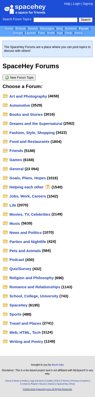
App (59, 33)
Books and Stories (23, 114)
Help (67, 4)
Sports (12, 314)
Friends (13, 150)
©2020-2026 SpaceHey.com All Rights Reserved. (47, 389)
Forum (83, 28)
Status (51, 383)
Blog (59, 28)
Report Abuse (38, 383)
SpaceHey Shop (66, 383)
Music (11, 223)
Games (12, 160)
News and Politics (22, 232)
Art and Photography (25, 96)
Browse (20, 28)
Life (9, 205)
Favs (41, 33)
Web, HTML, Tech (22, 332)
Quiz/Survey (17, 269)
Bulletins (71, 28)
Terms (65, 380)
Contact (24, 383)
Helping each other (26, 187)
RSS (57, 380)
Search (85, 19)
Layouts (30, 33)
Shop (68, 33)
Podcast (13, 259)
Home (9, 28)
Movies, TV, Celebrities (26, 214)
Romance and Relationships (31, 287)
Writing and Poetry (23, 341)
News (16, 380)
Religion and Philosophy (28, 278)
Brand (39, 380)
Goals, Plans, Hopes (24, 178)
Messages (47, 28)
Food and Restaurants (26, 141)
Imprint (85, 380)
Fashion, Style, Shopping (29, 132)
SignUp (88, 4)
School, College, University (30, 296)
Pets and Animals (22, 251)
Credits (49, 380)
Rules (25, 380)
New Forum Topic (19, 77)
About (78, 33)
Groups (18, 33)
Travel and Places (22, 323)
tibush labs (58, 364)
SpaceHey (15, 305)
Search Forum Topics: (17, 19)
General (13, 169)
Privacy (75, 380)
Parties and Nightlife (24, 241)
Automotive (16, 105)
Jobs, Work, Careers (24, 196)
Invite (50, 33)
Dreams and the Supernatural (32, 123)
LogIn (77, 4)
